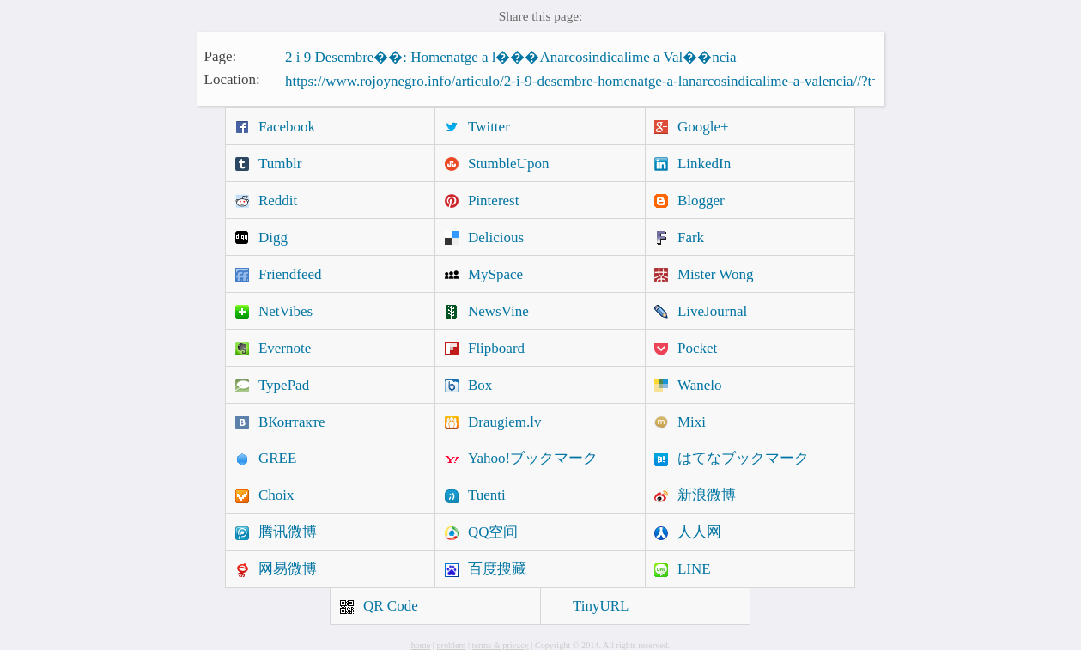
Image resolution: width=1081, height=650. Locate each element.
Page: (220, 55)
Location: (232, 79)
